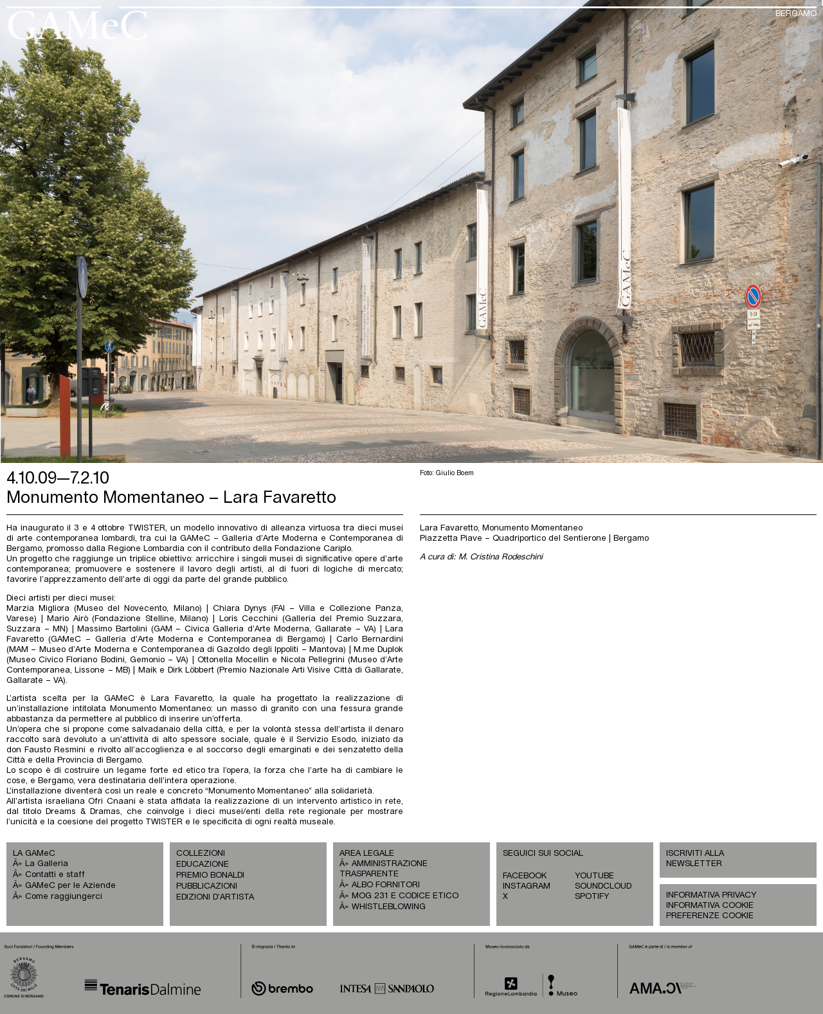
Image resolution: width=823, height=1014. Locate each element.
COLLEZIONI (200, 853)
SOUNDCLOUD (603, 886)
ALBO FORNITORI (386, 885)
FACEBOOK (525, 876)
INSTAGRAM (526, 886)
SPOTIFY (592, 896)
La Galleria (46, 864)
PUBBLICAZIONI (206, 886)
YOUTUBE (594, 876)
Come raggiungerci (63, 896)
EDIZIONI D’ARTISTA (215, 897)
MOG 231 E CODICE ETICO (405, 896)
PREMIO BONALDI (210, 875)
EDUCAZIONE (202, 864)
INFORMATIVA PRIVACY (711, 895)
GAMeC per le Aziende (70, 886)
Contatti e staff (55, 875)
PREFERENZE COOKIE (710, 916)
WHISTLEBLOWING (389, 907)
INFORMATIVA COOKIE (710, 905)
